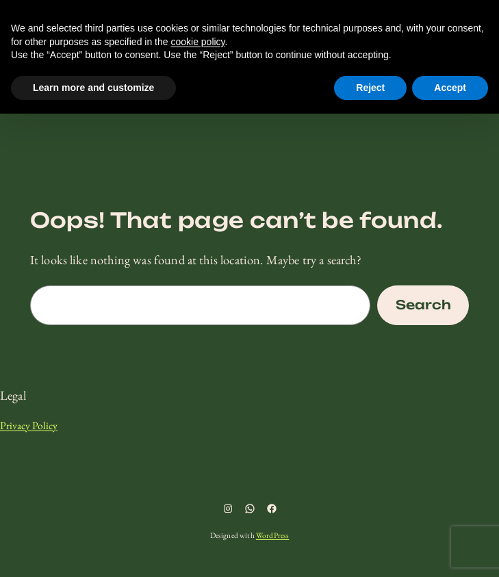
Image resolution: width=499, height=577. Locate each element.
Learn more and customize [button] (93, 87)
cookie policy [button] (197, 41)
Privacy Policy (28, 425)
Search (423, 305)
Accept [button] (450, 87)
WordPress (272, 535)
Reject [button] (370, 87)
